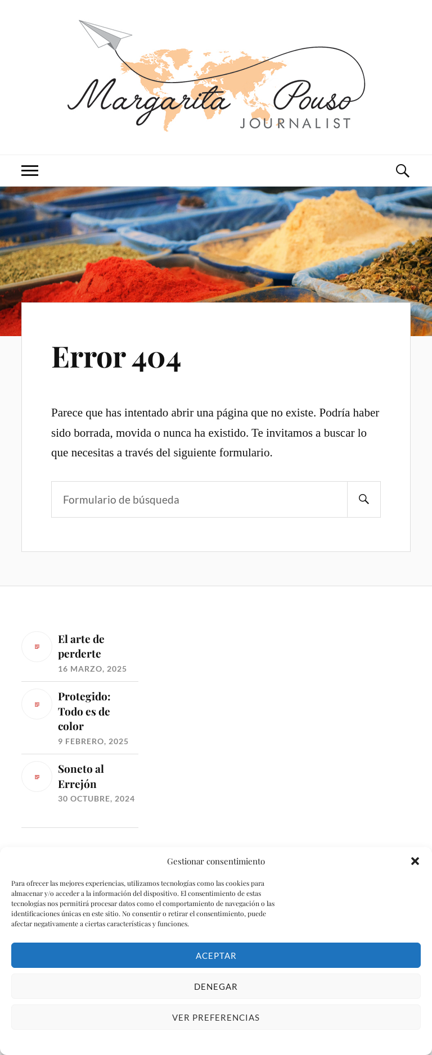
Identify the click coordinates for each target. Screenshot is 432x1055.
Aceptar (216, 955)
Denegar (216, 986)
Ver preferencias (216, 1017)
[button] (415, 861)
